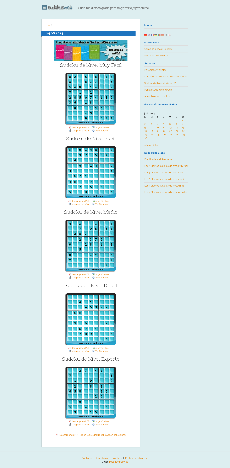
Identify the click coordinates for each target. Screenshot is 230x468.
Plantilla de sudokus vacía (158, 159)
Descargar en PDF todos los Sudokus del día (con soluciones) (92, 435)
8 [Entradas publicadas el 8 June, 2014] (183, 124)
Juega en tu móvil (80, 130)
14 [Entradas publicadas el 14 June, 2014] (177, 127)
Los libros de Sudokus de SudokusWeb (165, 76)
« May (147, 145)
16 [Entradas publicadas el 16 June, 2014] (145, 131)
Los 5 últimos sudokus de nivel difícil (164, 185)
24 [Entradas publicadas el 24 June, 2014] (152, 134)
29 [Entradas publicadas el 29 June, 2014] (183, 134)
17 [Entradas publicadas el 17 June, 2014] (152, 131)
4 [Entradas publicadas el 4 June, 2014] (157, 124)
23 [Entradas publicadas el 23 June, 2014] (145, 134)
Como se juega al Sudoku (158, 49)
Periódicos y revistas (155, 70)
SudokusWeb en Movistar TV (160, 83)
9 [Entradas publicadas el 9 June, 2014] (145, 127)
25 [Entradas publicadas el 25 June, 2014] (158, 134)
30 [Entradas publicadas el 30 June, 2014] (145, 138)
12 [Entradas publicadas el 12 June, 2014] (164, 127)
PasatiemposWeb (118, 461)
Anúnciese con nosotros (157, 96)
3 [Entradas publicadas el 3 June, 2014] (151, 124)
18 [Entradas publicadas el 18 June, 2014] (158, 131)
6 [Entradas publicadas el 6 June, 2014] (170, 124)
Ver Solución (101, 130)
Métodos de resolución (156, 55)
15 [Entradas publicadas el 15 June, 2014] (183, 127)
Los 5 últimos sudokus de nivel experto (165, 192)
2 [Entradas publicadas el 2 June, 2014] (145, 124)
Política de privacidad (136, 458)
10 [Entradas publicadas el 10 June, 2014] (152, 127)
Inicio (48, 25)
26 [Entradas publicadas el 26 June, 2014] (164, 134)
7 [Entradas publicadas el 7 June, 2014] (176, 124)
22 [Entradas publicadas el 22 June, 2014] (183, 131)
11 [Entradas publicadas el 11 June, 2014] (158, 127)
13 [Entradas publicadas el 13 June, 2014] (170, 127)
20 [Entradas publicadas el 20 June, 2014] (170, 131)
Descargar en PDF (80, 127)
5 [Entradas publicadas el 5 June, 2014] (163, 124)
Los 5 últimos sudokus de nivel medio (164, 179)
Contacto (87, 458)
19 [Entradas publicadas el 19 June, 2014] (164, 131)
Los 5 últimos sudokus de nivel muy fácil (166, 166)
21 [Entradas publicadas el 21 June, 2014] (177, 131)
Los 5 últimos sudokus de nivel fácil (163, 172)
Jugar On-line (102, 127)
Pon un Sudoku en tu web (158, 89)
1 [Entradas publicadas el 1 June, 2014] (182, 120)
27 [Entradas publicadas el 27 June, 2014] (170, 134)
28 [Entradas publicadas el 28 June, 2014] (177, 134)
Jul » (155, 145)
